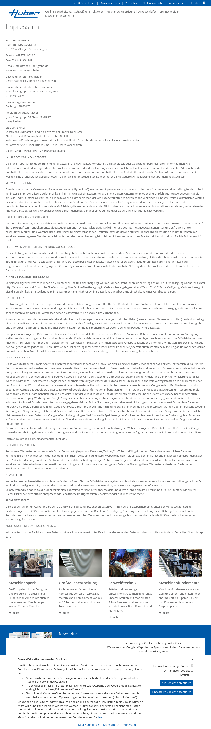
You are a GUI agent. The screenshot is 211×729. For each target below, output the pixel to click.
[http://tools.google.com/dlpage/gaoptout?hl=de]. (36, 439)
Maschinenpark (110, 3)
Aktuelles (131, 3)
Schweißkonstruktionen (89, 11)
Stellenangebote (153, 3)
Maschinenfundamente (59, 15)
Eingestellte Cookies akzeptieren (171, 692)
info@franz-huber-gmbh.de (31, 66)
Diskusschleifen (147, 11)
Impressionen (176, 3)
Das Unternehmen (84, 3)
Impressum (129, 725)
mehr (14, 613)
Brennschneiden (169, 11)
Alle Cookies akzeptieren (176, 683)
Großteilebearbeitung (58, 11)
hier (100, 717)
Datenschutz (111, 725)
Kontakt (196, 3)
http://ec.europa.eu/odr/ (21, 287)
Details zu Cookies (89, 725)
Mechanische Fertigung (121, 11)
